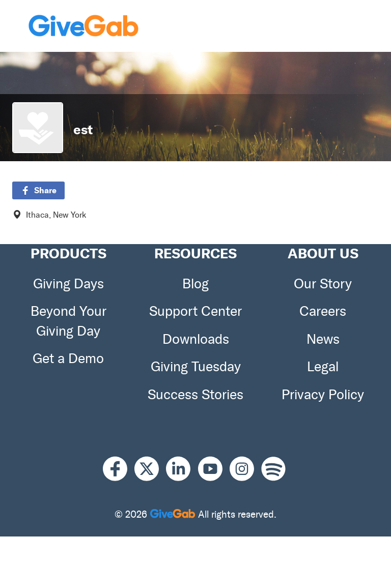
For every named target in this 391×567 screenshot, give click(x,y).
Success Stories (195, 394)
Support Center (195, 311)
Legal (323, 367)
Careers (322, 311)
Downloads (195, 339)
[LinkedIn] (182, 469)
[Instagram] (245, 469)
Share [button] (38, 190)
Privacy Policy (323, 394)
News (323, 339)
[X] (150, 469)
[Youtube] (214, 469)
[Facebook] (118, 469)
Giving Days (68, 284)
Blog (195, 284)
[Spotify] (273, 469)
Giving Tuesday (196, 367)
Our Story (323, 284)
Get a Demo (68, 358)
